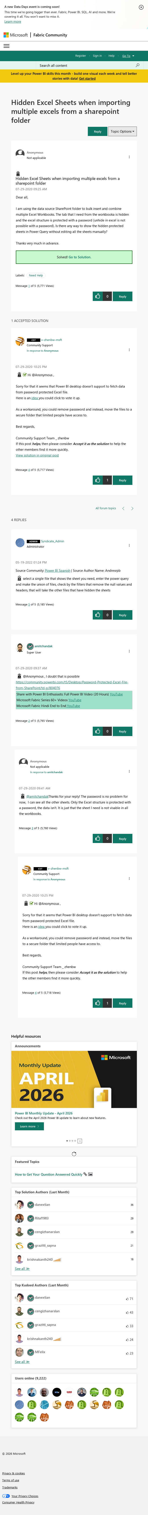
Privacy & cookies (13, 1473)
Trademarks (10, 1487)
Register (80, 55)
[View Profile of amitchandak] (43, 646)
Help (112, 55)
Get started (87, 78)
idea (35, 398)
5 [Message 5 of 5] (29, 604)
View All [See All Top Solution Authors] (22, 1268)
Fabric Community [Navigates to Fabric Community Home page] (50, 35)
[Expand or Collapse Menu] (6, 46)
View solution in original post (37, 455)
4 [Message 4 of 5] (29, 470)
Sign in (97, 55)
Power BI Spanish (57, 570)
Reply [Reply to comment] (122, 480)
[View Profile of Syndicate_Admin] (52, 541)
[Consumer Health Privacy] (74, 1502)
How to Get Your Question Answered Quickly (49, 1174)
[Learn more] (29, 1126)
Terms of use (10, 1480)
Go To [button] (126, 56)
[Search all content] (90, 65)
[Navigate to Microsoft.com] (16, 35)
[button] (97, 131)
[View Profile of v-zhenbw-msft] (51, 339)
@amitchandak (37, 796)
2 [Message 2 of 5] (29, 720)
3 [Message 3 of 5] (32, 828)
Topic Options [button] (121, 131)
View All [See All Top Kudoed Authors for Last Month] (22, 1361)
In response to (42, 350)
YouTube (116, 694)
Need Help (36, 275)
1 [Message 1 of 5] (29, 286)
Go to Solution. (80, 257)
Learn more (12, 21)
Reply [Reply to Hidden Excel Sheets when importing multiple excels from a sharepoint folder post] (122, 296)
